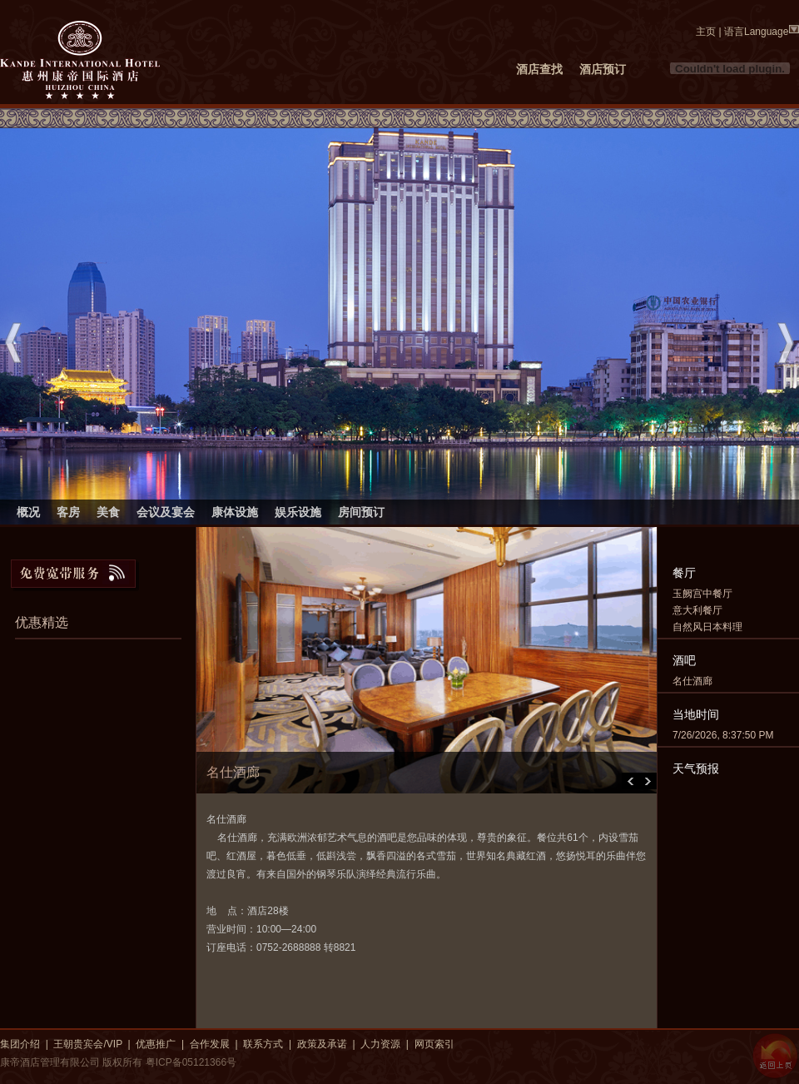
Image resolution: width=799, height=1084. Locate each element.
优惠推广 (156, 1044)
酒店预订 (602, 69)
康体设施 (234, 512)
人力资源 (380, 1044)
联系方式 (263, 1044)
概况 (28, 512)
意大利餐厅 (697, 610)
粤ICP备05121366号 (191, 1062)
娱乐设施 (298, 512)
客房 (68, 512)
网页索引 (434, 1044)
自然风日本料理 (707, 627)
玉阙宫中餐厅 (702, 593)
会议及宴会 (165, 512)
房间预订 (361, 512)
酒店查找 (539, 69)
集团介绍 (20, 1044)
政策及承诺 (322, 1044)
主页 (706, 31)
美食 (108, 512)
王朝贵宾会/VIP (87, 1044)
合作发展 (210, 1044)
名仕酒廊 (692, 681)
